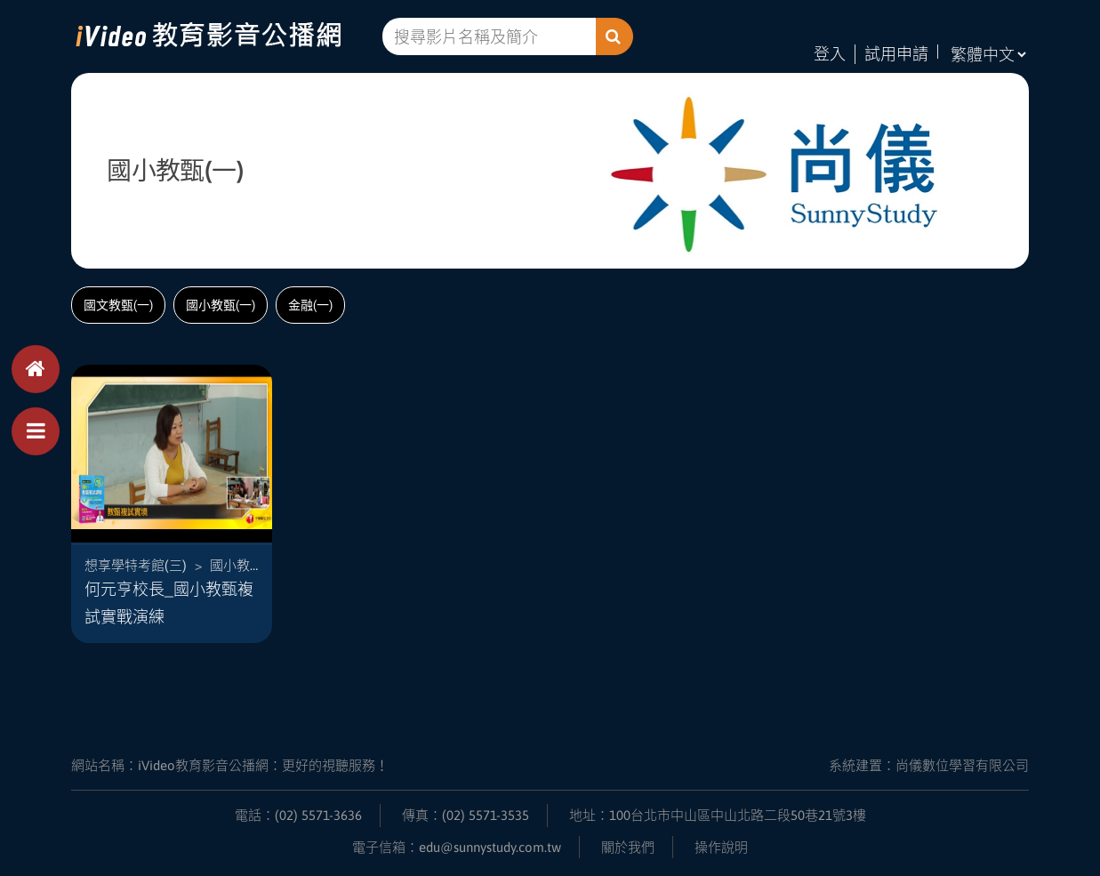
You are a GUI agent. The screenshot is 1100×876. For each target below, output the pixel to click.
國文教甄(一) (118, 305)
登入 (830, 53)
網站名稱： (230, 764)
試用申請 (896, 53)
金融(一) (310, 305)
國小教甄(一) (220, 305)
